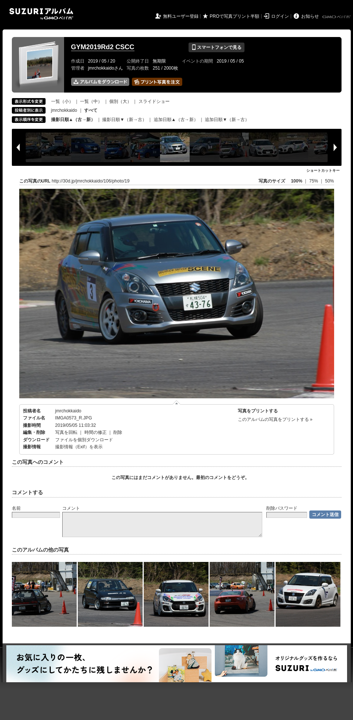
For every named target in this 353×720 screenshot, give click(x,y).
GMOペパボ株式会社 (337, 17)
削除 (117, 432)
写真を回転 (66, 432)
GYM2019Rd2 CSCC (102, 47)
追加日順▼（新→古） (227, 119)
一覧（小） (62, 101)
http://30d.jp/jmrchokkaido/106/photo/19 (91, 181)
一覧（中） (91, 101)
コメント (71, 508)
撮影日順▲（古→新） (73, 119)
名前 (16, 508)
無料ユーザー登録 (181, 16)
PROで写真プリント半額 (234, 16)
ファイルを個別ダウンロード (84, 439)
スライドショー (154, 101)
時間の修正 (95, 432)
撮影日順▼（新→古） (124, 119)
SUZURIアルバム (41, 14)
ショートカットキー (323, 170)
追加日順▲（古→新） (176, 119)
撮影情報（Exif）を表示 (79, 446)
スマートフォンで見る (217, 47)
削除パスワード (281, 508)
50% (329, 181)
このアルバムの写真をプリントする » (275, 419)
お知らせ (310, 16)
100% (296, 181)
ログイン (280, 16)
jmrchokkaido (64, 110)
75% (314, 181)
